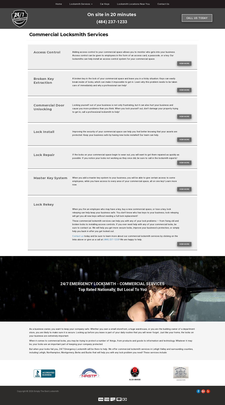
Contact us (78, 236)
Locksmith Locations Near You (133, 4)
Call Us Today (197, 18)
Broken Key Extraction (44, 81)
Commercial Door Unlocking (49, 107)
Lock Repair (44, 155)
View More (184, 63)
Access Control (47, 52)
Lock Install (44, 132)
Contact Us (163, 4)
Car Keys (104, 4)
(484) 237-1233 (111, 22)
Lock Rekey (44, 204)
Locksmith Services (81, 4)
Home (59, 4)
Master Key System (50, 178)
